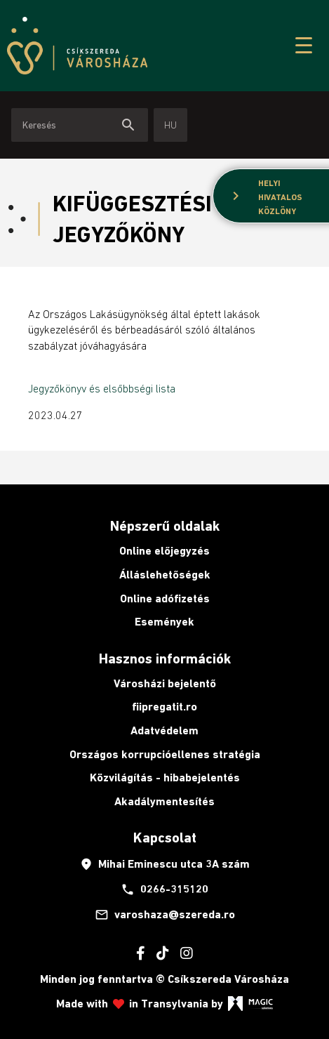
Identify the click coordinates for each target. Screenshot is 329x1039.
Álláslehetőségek (164, 574)
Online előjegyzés (164, 550)
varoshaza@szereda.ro (165, 915)
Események (164, 621)
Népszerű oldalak (165, 525)
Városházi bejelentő (165, 683)
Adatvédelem (164, 730)
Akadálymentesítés (164, 801)
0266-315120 (164, 889)
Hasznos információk (165, 658)
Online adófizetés (165, 598)
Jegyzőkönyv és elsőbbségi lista (101, 388)
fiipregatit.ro (164, 706)
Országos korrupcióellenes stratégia (164, 754)
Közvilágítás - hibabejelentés (165, 777)
